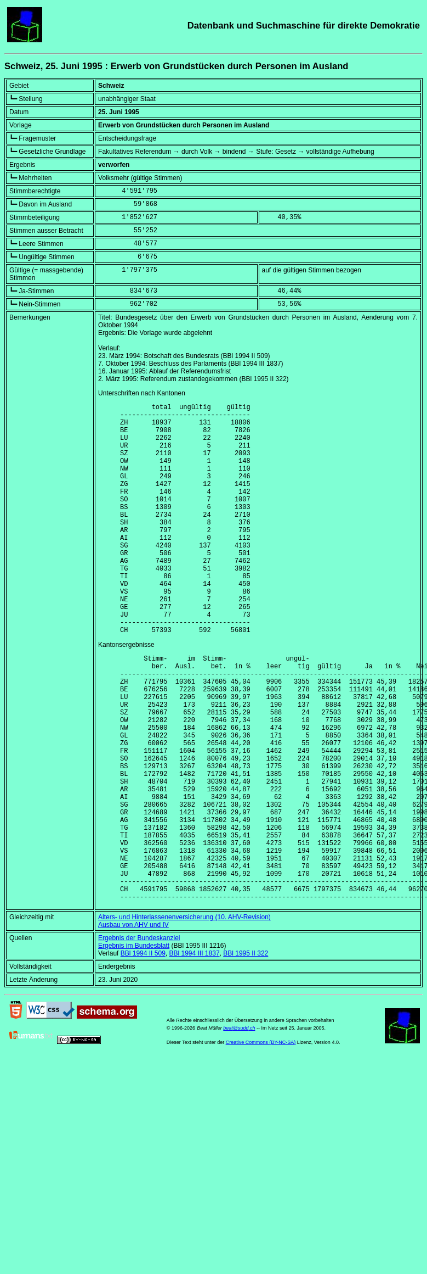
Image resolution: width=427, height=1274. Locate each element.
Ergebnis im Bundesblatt (133, 1048)
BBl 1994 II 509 (143, 1055)
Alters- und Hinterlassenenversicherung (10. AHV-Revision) (184, 1019)
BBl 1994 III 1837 (194, 1055)
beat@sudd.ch (239, 1130)
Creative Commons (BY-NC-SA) (261, 1144)
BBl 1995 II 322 (245, 1055)
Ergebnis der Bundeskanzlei (139, 1040)
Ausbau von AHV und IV (133, 1027)
